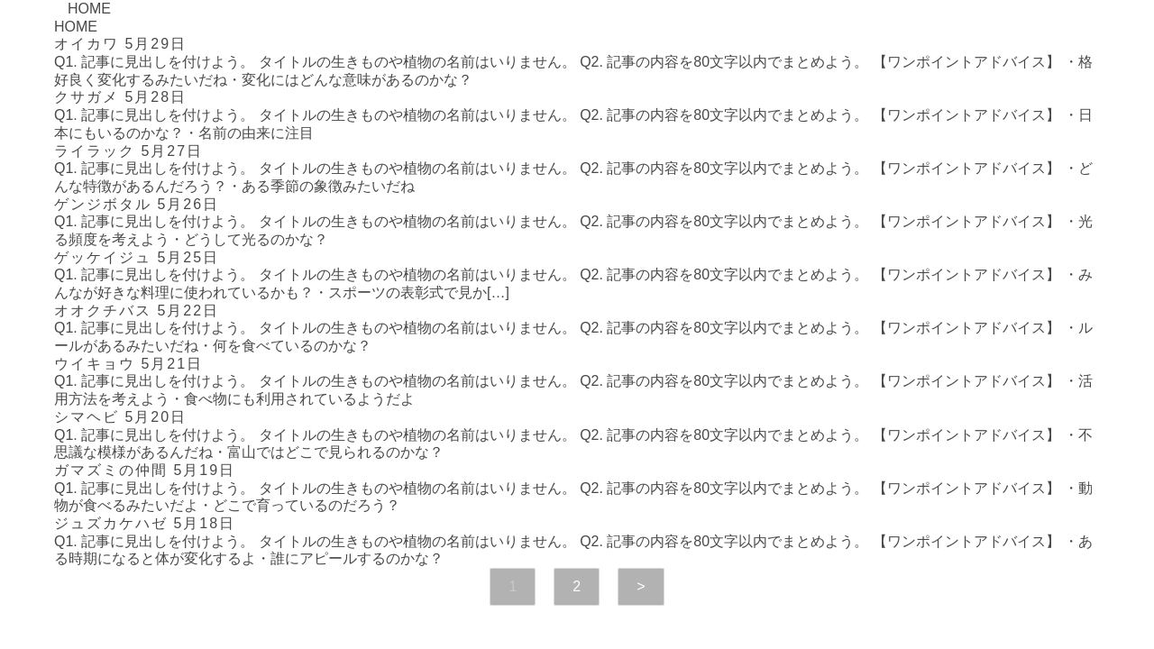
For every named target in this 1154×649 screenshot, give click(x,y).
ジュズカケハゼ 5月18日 (144, 523)
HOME (89, 8)
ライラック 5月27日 (128, 151)
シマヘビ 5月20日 (120, 417)
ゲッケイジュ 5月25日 (136, 257)
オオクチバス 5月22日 (136, 310)
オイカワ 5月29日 (120, 43)
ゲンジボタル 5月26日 (136, 204)
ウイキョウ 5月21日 (128, 363)
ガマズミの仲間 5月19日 (144, 470)
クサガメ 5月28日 (120, 97)
